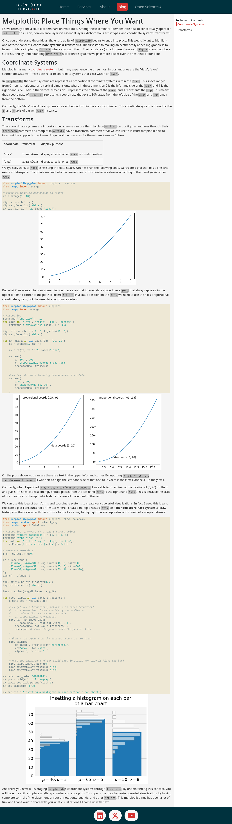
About (105, 6)
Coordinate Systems (191, 24)
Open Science (148, 6)
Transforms (184, 30)
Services (84, 6)
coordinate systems (44, 69)
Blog (122, 6)
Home (63, 6)
